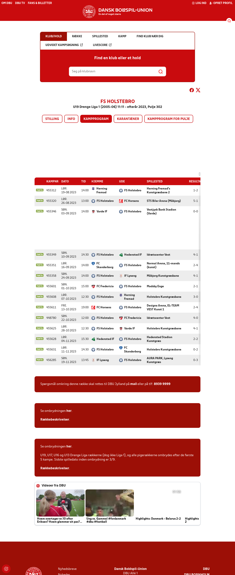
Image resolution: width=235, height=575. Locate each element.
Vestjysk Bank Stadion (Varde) (161, 212)
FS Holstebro (132, 190)
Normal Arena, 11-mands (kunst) (163, 265)
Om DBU (6, 3)
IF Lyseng (130, 276)
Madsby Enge (155, 286)
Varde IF (102, 211)
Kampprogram (96, 119)
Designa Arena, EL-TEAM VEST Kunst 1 (163, 307)
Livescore (102, 45)
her (68, 411)
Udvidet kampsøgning (64, 45)
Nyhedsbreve (67, 569)
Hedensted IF (133, 255)
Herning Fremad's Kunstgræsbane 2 (158, 190)
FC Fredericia (105, 286)
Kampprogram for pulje (169, 119)
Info (71, 119)
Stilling (52, 119)
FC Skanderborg (104, 265)
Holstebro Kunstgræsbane (164, 297)
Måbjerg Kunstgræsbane (163, 276)
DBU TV (20, 3)
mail (133, 384)
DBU (206, 569)
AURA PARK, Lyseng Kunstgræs (160, 360)
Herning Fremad (101, 190)
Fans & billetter (40, 3)
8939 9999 (162, 384)
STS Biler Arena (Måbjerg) (164, 201)
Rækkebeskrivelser (54, 419)
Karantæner (128, 119)
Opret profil (220, 3)
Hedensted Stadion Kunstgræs (159, 339)
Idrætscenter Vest (158, 255)
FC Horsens (131, 201)
